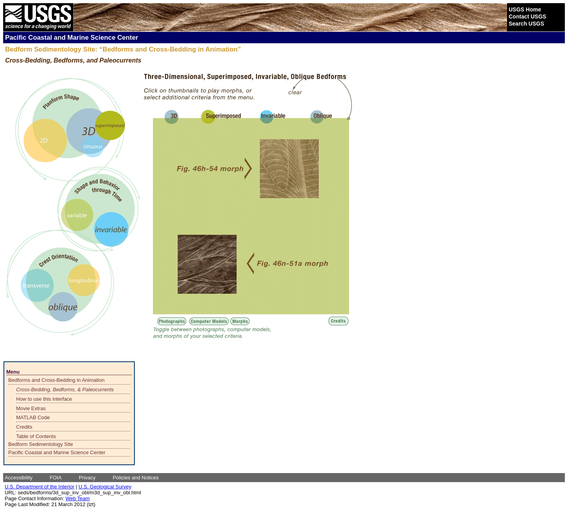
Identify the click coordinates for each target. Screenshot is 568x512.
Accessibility (19, 478)
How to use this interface (44, 399)
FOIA (55, 478)
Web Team (78, 498)
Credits (24, 427)
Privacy (87, 478)
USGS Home (525, 9)
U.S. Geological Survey (105, 487)
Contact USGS (527, 16)
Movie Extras (31, 408)
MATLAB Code (33, 417)
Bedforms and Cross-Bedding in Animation (56, 380)
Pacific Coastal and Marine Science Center (56, 452)
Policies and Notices (136, 478)
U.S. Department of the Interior (39, 487)
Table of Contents (36, 436)
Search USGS (526, 23)
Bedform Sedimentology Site (40, 444)
